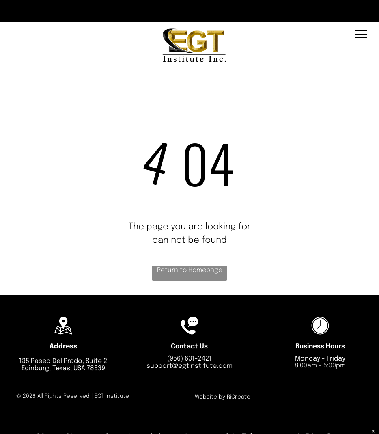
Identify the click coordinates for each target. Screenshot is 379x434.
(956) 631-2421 (189, 358)
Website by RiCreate (222, 397)
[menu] (361, 34)
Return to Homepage (189, 270)
